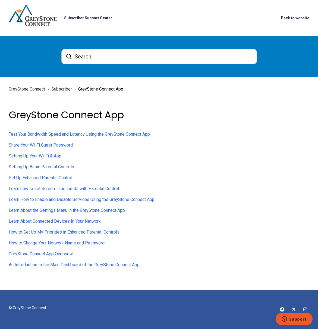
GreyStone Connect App (100, 89)
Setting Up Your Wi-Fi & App (35, 156)
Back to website (295, 18)
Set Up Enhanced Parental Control (40, 177)
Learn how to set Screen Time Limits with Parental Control (64, 188)
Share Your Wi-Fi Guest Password (41, 145)
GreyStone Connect (27, 89)
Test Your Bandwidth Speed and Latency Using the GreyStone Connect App (79, 134)
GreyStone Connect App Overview (41, 253)
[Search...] (159, 56)
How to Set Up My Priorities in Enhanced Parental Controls (64, 232)
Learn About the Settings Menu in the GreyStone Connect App (67, 210)
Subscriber (61, 89)
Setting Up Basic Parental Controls (41, 166)
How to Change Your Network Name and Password (57, 243)
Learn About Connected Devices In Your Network (55, 221)
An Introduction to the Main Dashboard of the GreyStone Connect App (74, 264)
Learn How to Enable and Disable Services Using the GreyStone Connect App (82, 199)
